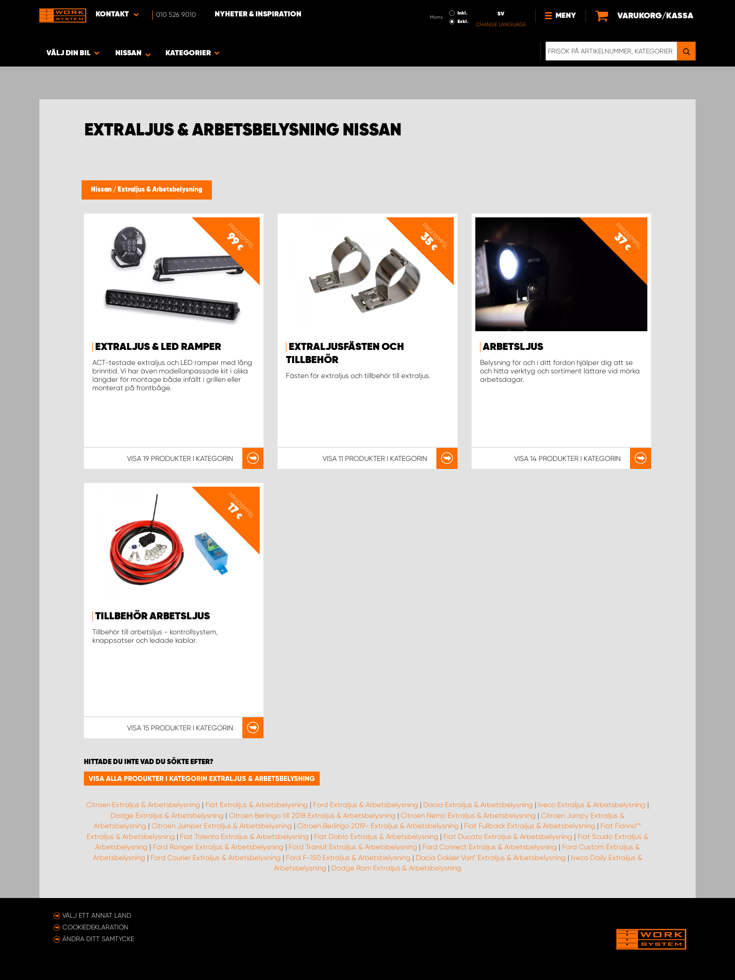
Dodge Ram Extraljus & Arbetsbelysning (396, 868)
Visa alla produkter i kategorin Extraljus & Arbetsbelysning (202, 778)
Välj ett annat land (96, 915)
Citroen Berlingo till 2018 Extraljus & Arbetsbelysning (312, 815)
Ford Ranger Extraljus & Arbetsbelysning (218, 847)
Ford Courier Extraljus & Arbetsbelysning (215, 858)
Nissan (102, 189)
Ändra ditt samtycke (98, 939)
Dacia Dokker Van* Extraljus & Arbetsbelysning (491, 858)
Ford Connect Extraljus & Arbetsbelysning (489, 847)
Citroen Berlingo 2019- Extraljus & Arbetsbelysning (378, 826)
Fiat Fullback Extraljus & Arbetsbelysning (529, 826)
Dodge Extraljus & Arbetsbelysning (167, 815)
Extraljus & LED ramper (158, 347)
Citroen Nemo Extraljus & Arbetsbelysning (468, 815)
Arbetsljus (513, 347)
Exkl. (463, 21)
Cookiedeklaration (95, 927)
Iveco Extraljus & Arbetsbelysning (591, 805)
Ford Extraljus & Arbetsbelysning (365, 805)
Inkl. (462, 13)
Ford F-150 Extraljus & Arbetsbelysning (348, 858)
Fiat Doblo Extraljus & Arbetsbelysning (376, 836)
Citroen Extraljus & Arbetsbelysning (143, 805)
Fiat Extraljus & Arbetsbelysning (256, 805)
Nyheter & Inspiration (258, 14)
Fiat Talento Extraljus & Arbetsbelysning (244, 836)
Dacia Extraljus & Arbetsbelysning (478, 805)
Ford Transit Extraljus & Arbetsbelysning (353, 847)
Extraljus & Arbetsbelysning (160, 189)
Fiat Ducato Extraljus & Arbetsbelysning (507, 836)
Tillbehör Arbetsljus (152, 616)
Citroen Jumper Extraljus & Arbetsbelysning (221, 826)
